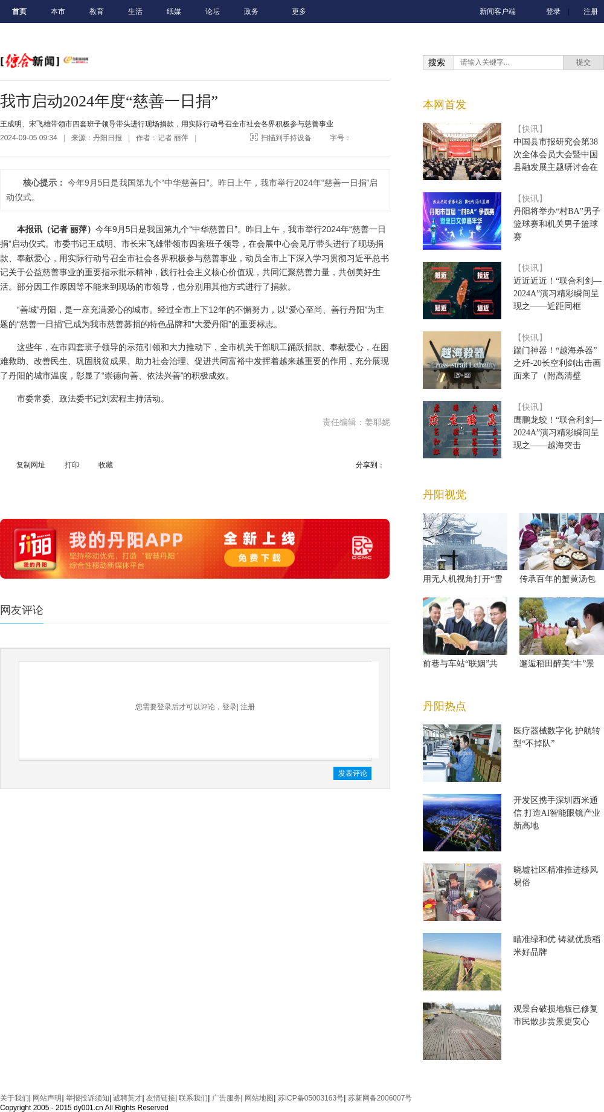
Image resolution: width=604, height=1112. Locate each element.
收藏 (105, 465)
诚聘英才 (127, 1098)
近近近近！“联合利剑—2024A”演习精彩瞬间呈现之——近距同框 (557, 293)
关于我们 (14, 1098)
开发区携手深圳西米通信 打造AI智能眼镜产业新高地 (556, 813)
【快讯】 (530, 129)
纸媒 (174, 11)
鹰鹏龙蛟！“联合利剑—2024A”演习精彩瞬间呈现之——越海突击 (557, 432)
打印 (72, 465)
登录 (553, 11)
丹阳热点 (444, 706)
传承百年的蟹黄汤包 (557, 579)
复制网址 (30, 465)
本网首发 (444, 105)
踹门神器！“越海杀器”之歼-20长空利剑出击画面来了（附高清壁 (557, 363)
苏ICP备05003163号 (311, 1098)
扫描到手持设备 (286, 138)
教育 (96, 11)
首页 (19, 11)
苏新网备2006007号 (380, 1098)
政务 (251, 11)
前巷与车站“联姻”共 (460, 663)
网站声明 (47, 1098)
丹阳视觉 (444, 495)
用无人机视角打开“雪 (463, 579)
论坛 (212, 11)
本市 (58, 11)
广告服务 (226, 1098)
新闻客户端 (498, 11)
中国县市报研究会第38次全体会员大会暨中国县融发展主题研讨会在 (555, 154)
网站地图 (259, 1098)
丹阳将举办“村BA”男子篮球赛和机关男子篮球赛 (556, 224)
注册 (590, 11)
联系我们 (193, 1098)
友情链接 (160, 1098)
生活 (135, 11)
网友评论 (21, 610)
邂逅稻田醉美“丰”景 (556, 663)
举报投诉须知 (87, 1098)
